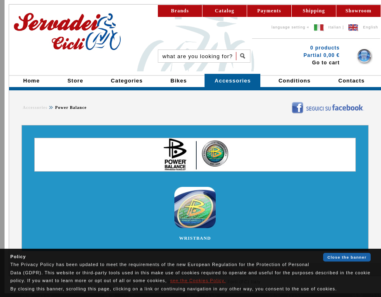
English (370, 27)
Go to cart (326, 63)
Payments (269, 11)
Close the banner (347, 257)
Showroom (358, 11)
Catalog (224, 11)
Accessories (35, 107)
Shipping (313, 11)
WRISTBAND (195, 238)
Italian (335, 27)
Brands (180, 11)
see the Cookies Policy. (198, 280)
